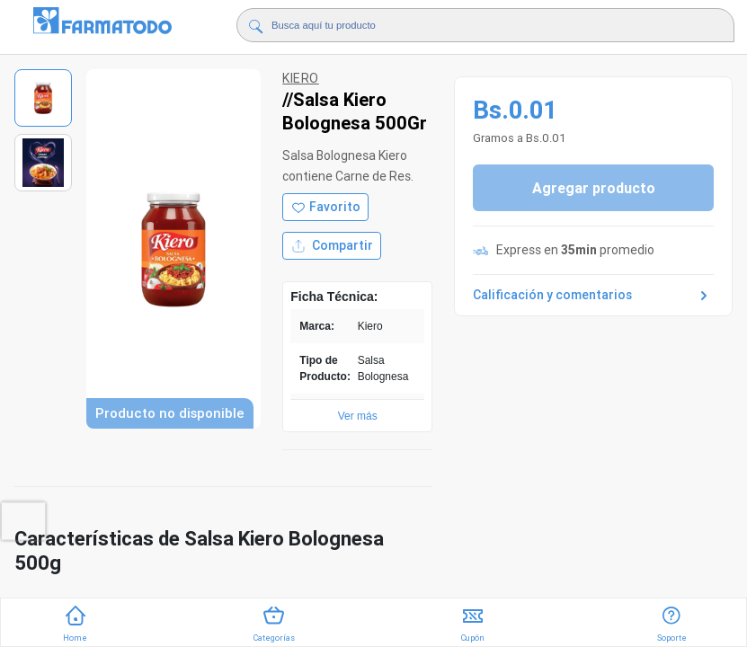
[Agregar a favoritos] (325, 207)
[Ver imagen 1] (43, 98)
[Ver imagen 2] (43, 162)
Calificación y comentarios (593, 296)
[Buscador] (472, 25)
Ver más (358, 416)
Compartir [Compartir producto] (331, 245)
